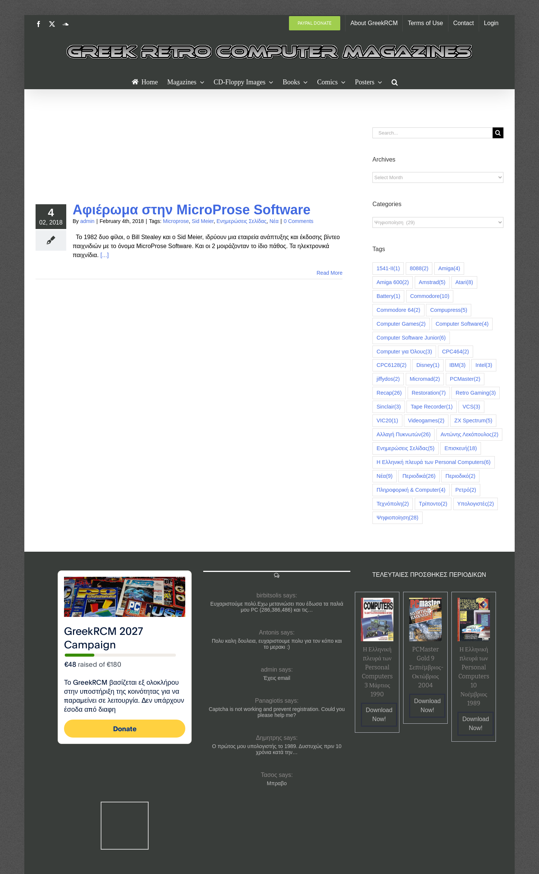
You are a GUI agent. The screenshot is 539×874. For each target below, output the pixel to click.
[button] (395, 81)
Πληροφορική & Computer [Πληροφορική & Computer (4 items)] (411, 490)
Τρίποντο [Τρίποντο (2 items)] (433, 504)
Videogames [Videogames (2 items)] (426, 421)
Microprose (176, 221)
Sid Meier (202, 221)
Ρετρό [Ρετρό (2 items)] (466, 490)
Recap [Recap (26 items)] (389, 393)
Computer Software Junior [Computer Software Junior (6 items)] (411, 338)
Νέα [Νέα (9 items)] (385, 476)
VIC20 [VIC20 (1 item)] (387, 421)
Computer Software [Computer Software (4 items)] (462, 324)
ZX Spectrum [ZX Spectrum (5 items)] (473, 421)
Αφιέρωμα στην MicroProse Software (192, 209)
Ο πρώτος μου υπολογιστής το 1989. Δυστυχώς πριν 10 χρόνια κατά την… (276, 749)
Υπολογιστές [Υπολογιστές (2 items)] (475, 504)
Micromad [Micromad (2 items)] (425, 379)
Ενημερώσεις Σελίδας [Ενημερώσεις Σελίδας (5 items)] (406, 448)
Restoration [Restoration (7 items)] (429, 393)
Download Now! (379, 714)
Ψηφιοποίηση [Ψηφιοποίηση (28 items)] (397, 518)
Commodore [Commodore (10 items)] (430, 296)
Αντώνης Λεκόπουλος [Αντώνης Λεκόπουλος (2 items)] (470, 434)
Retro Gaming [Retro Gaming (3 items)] (476, 393)
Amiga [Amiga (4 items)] (449, 268)
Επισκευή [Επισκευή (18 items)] (460, 448)
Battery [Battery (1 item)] (388, 296)
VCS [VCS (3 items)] (471, 407)
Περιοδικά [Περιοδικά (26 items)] (418, 476)
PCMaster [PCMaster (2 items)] (465, 379)
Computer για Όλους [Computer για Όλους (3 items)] (404, 352)
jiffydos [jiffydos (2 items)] (388, 379)
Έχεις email (277, 678)
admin (87, 221)
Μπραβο (277, 783)
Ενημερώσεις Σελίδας (241, 221)
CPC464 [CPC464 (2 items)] (455, 352)
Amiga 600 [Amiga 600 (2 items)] (393, 282)
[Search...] (432, 132)
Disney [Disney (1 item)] (427, 365)
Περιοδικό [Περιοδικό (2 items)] (460, 476)
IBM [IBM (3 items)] (458, 365)
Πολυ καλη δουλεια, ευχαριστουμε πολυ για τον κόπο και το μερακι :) (277, 644)
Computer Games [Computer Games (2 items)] (401, 324)
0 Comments (298, 221)
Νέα (274, 221)
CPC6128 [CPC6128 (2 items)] (391, 365)
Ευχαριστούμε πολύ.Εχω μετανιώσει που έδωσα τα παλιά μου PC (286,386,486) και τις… (276, 607)
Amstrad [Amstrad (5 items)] (432, 282)
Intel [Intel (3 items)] (483, 365)
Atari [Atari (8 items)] (464, 282)
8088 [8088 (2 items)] (419, 268)
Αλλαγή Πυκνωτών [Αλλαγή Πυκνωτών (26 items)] (403, 434)
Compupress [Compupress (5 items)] (448, 310)
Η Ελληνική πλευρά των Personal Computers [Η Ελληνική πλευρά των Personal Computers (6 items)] (434, 462)
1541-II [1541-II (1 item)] (388, 268)
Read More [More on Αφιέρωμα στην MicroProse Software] (329, 273)
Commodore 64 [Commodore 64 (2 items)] (398, 310)
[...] (104, 255)
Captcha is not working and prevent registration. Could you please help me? (277, 712)
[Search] (498, 132)
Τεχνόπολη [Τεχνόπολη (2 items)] (393, 504)
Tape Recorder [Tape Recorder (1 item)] (432, 407)
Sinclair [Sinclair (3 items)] (389, 407)
